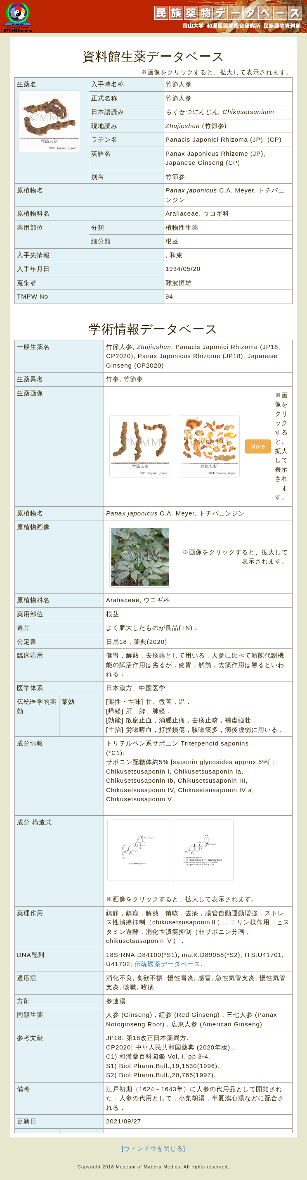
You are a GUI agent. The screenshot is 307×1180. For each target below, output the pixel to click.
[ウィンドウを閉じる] (153, 1148)
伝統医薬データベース (168, 963)
